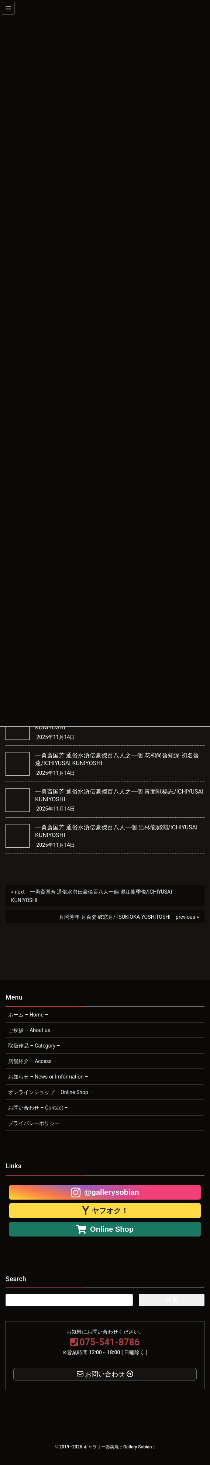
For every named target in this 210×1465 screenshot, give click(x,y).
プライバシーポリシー (34, 1123)
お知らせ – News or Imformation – (48, 1077)
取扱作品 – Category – (34, 1046)
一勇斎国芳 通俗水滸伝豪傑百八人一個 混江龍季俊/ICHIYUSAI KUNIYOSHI (91, 896)
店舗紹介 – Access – (32, 1061)
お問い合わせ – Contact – (38, 1108)
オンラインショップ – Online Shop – (50, 1092)
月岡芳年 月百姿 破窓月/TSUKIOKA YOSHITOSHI (115, 917)
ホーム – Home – (28, 1015)
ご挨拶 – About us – (31, 1030)
